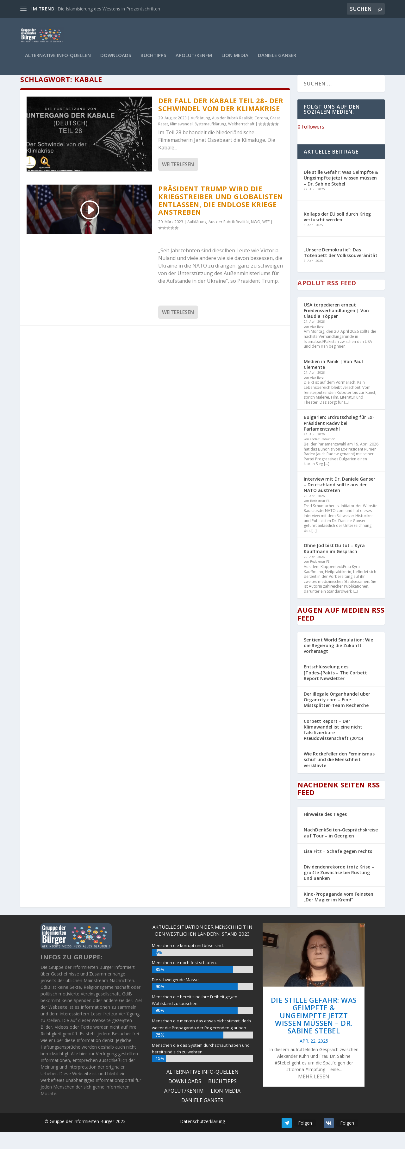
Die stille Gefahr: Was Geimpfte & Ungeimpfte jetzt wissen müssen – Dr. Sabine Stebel (341, 194)
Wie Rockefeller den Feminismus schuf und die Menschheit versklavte (339, 776)
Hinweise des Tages (325, 831)
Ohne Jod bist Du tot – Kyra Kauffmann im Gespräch (334, 565)
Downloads (115, 60)
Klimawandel (181, 140)
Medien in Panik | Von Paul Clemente (333, 381)
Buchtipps (153, 60)
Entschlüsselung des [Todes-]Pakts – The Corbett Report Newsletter (335, 689)
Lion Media (234, 60)
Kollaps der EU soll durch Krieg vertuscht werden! (337, 233)
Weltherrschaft (241, 140)
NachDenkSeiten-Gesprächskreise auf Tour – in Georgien (341, 849)
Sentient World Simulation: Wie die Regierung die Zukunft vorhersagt (338, 662)
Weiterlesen (178, 181)
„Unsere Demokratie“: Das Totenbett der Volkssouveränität (340, 269)
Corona (261, 134)
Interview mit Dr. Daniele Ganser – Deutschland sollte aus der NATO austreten (339, 501)
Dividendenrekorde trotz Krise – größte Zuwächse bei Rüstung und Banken (339, 889)
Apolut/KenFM (194, 60)
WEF (266, 238)
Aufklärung (200, 134)
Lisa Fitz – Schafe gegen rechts (338, 868)
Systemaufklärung (210, 140)
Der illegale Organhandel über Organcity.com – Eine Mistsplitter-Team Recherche (337, 716)
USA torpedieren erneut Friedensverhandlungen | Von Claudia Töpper (336, 327)
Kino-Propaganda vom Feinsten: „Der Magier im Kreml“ (339, 913)
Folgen (305, 1139)
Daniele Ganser (277, 60)
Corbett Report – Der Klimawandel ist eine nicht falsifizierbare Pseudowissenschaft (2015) (333, 746)
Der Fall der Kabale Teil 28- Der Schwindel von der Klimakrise (220, 120)
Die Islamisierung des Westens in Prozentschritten (109, 9)
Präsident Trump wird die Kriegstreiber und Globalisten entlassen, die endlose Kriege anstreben (220, 216)
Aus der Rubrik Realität (232, 134)
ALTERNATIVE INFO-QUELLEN (58, 60)
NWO (255, 238)
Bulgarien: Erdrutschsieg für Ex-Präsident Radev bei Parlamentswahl (339, 439)
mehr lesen (313, 1093)
